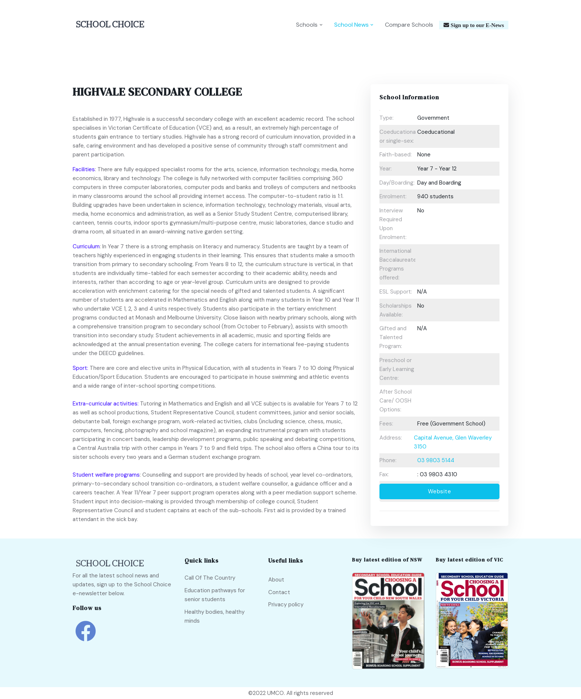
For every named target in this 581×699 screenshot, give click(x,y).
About (276, 579)
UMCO (275, 693)
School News (351, 25)
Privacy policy (285, 604)
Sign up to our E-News (476, 25)
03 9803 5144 (435, 460)
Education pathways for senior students (215, 595)
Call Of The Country (210, 578)
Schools (307, 25)
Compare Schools (409, 25)
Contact (279, 592)
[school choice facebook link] (86, 636)
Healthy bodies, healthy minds (215, 616)
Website (439, 491)
